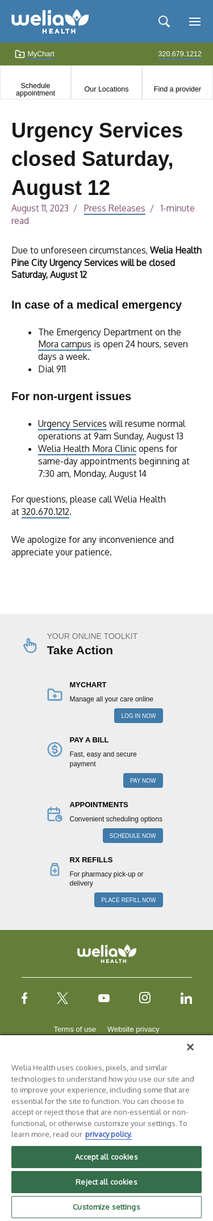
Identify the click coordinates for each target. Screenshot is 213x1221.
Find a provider (177, 89)
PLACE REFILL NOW (128, 900)
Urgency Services (72, 423)
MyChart (34, 54)
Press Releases (114, 208)
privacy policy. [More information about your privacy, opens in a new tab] (108, 1134)
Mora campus (64, 344)
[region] (106, 1127)
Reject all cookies (106, 1181)
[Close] (190, 1047)
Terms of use (75, 1029)
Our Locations (107, 89)
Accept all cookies (106, 1156)
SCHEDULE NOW (133, 836)
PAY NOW (143, 781)
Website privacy (133, 1029)
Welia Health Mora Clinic (87, 448)
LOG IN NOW (138, 716)
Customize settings (106, 1206)
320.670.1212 (45, 511)
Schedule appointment (35, 89)
